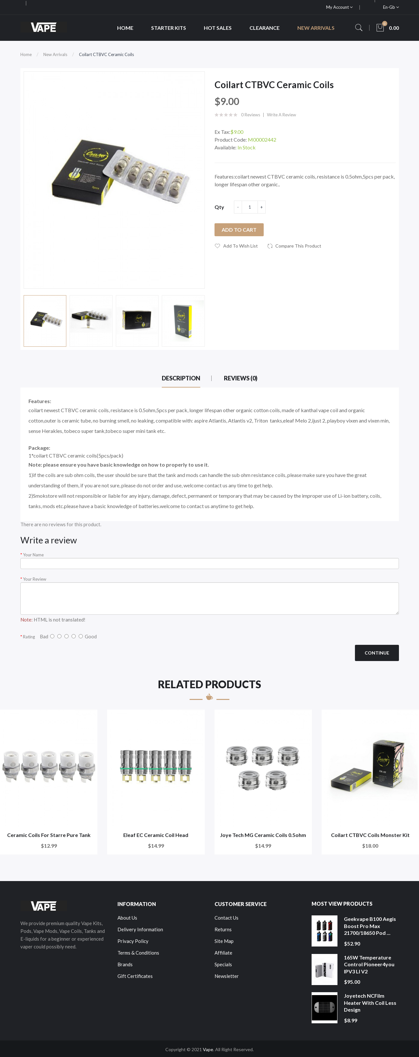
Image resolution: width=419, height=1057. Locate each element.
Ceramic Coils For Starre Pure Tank (49, 835)
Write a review (281, 115)
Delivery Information (140, 929)
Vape (208, 1049)
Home (26, 54)
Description (181, 378)
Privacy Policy (133, 941)
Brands (125, 964)
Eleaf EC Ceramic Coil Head (155, 835)
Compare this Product (298, 246)
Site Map (224, 941)
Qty (219, 207)
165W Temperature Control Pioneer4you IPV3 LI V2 (369, 964)
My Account (339, 7)
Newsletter (227, 976)
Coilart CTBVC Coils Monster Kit (370, 835)
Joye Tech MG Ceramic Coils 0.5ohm (263, 835)
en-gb (391, 7)
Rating (29, 636)
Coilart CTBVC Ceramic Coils (106, 54)
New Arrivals (55, 54)
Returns (223, 929)
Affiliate (223, 953)
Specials (223, 964)
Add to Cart (239, 229)
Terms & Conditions (138, 953)
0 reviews (250, 115)
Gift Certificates (135, 976)
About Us (127, 918)
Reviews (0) (241, 378)
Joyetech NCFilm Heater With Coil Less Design (370, 1003)
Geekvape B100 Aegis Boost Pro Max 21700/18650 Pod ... (370, 926)
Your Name (33, 554)
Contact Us (226, 918)
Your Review (34, 579)
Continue (377, 653)
